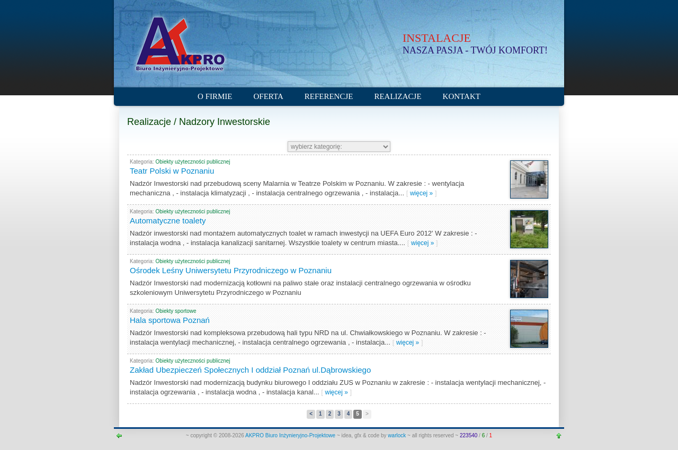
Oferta (268, 96)
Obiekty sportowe (175, 311)
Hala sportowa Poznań (170, 320)
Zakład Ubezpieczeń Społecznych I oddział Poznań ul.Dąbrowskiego (250, 369)
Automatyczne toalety (168, 220)
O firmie (215, 96)
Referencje (329, 96)
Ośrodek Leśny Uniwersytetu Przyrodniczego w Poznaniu (231, 270)
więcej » (421, 193)
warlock (397, 435)
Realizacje (397, 96)
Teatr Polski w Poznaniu (172, 170)
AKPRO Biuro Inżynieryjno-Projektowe (291, 435)
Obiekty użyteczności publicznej (192, 162)
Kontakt (461, 96)
